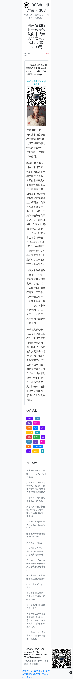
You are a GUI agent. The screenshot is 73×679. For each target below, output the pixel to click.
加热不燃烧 (38, 446)
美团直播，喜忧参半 (35, 542)
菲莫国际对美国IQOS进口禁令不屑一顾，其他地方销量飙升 (36, 551)
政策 (42, 428)
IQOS (42, 442)
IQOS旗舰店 (27, 671)
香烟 (29, 423)
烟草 (37, 418)
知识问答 (39, 18)
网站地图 (33, 664)
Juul (29, 446)
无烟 (35, 442)
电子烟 (30, 418)
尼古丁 (36, 423)
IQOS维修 (45, 674)
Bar (29, 451)
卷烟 (37, 432)
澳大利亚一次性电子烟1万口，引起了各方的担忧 (36, 473)
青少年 (36, 437)
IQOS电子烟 (39, 671)
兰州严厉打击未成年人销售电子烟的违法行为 (35, 524)
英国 (29, 442)
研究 (29, 428)
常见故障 (39, 15)
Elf (43, 451)
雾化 (29, 437)
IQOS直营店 (27, 677)
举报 (47, 53)
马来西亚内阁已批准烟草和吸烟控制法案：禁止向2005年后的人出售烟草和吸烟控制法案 (36, 620)
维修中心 (28, 15)
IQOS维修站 (30, 661)
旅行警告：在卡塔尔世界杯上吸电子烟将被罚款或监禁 (35, 635)
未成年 (30, 432)
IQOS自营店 (34, 674)
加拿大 (35, 451)
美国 (35, 428)
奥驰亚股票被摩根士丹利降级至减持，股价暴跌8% (35, 596)
